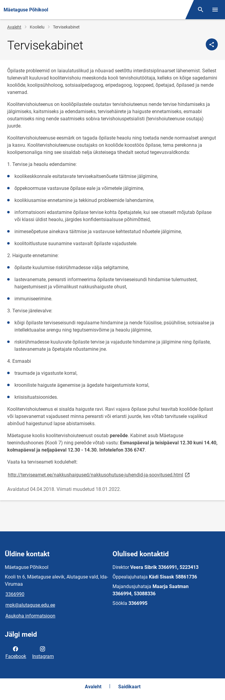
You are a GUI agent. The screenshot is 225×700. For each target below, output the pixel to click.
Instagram (43, 652)
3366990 (14, 594)
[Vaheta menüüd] (215, 9)
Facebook (15, 652)
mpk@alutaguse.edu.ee (30, 605)
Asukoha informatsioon (30, 616)
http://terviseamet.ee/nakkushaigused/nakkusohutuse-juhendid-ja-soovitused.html (99, 474)
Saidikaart (129, 686)
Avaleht (14, 27)
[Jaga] (212, 44)
